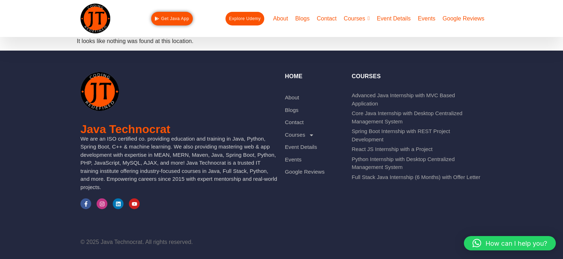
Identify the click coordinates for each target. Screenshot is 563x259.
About (292, 97)
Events (293, 159)
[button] (510, 243)
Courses (299, 135)
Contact (294, 122)
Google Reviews (305, 172)
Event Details (301, 147)
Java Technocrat (125, 129)
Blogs (291, 110)
